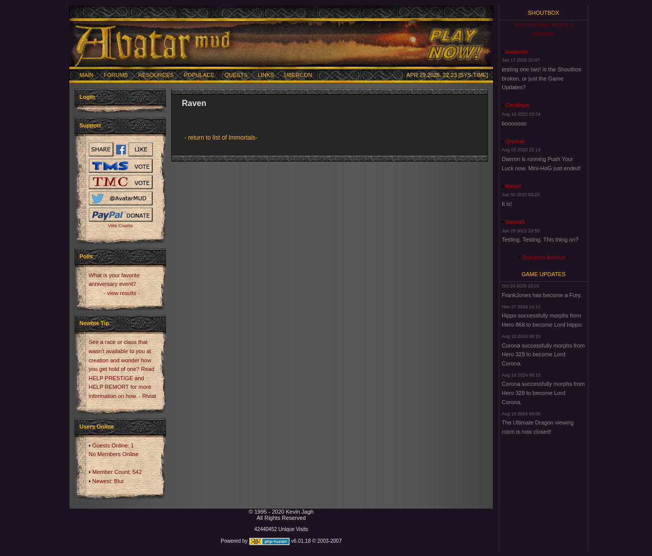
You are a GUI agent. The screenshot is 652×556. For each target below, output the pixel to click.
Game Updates (544, 274)
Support (90, 125)
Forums (116, 75)
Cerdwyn (517, 105)
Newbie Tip (94, 323)
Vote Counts (120, 225)
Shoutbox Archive (543, 257)
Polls (86, 256)
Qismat (514, 141)
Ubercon (298, 75)
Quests (236, 75)
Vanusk (515, 222)
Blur (119, 481)
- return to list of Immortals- (220, 137)
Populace (199, 75)
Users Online (96, 426)
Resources (156, 75)
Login (87, 97)
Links (266, 75)
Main (86, 75)
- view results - (122, 293)
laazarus (516, 51)
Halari (513, 186)
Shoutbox (543, 13)
